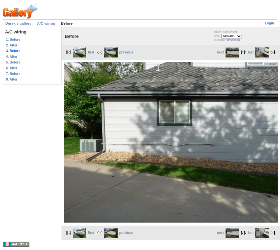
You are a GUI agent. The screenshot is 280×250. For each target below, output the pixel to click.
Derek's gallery (18, 23)
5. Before (13, 62)
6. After (11, 68)
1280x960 (233, 40)
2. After (11, 45)
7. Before (13, 74)
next (228, 52)
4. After (11, 56)
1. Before (13, 39)
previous (118, 52)
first (83, 52)
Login (269, 23)
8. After (11, 79)
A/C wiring (46, 23)
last (258, 52)
